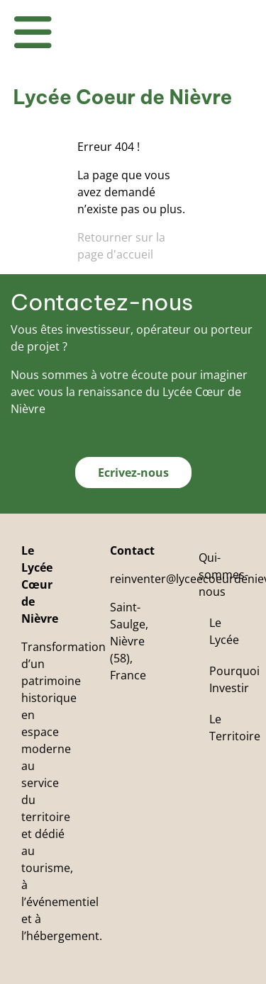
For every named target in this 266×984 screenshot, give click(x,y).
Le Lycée (224, 631)
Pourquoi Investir (234, 679)
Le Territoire (234, 727)
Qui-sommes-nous (223, 574)
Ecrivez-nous (133, 472)
